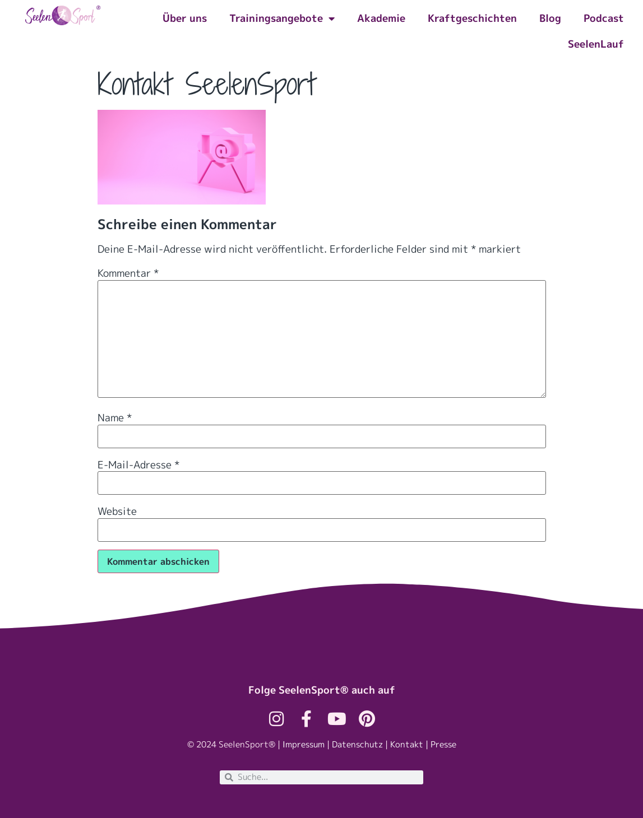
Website (117, 511)
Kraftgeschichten (472, 18)
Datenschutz (357, 744)
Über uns (185, 18)
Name (115, 418)
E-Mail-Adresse (138, 465)
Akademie (381, 18)
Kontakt (406, 744)
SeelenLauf (596, 44)
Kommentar (128, 273)
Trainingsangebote (282, 18)
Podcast (604, 18)
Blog (550, 18)
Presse (443, 744)
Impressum (304, 744)
